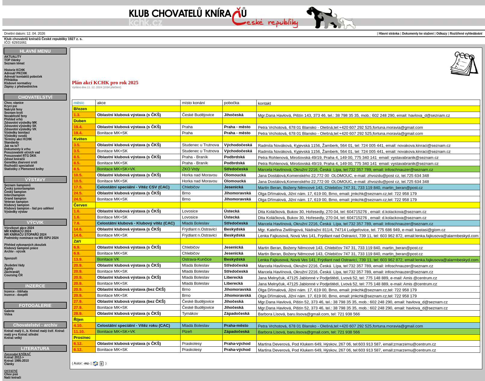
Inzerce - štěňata (16, 291)
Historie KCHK (14, 70)
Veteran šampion (16, 201)
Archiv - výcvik (15, 251)
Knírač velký (13, 337)
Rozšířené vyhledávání (466, 33)
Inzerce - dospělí (16, 294)
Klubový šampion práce (21, 248)
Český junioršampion (19, 188)
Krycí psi (10, 106)
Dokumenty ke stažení (418, 33)
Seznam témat (14, 63)
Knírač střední (28, 334)
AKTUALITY (12, 56)
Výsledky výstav (15, 211)
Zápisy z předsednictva (20, 86)
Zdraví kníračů (14, 159)
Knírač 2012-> (14, 357)
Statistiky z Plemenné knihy (24, 169)
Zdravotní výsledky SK (20, 126)
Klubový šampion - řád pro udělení (29, 208)
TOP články (12, 60)
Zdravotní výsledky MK (20, 122)
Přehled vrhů (13, 119)
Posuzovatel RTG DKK (20, 155)
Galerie (9, 311)
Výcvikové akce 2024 (19, 228)
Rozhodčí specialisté (19, 165)
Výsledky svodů (15, 136)
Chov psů (11, 374)
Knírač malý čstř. (42, 331)
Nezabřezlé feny (15, 116)
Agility (9, 268)
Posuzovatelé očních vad (22, 152)
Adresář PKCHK (15, 73)
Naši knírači (12, 377)
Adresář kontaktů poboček (23, 76)
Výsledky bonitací (16, 132)
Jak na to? (11, 145)
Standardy (11, 142)
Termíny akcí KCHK (18, 139)
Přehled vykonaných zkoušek (25, 244)
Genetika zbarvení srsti (20, 162)
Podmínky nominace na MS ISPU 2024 (31, 238)
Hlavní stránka (389, 33)
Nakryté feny (13, 109)
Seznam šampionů (17, 185)
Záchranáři (12, 272)
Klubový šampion (16, 205)
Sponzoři (10, 258)
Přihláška (10, 80)
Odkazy (441, 33)
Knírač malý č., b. (16, 331)
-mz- (87, 363)
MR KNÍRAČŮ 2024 (17, 231)
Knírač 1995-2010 (16, 360)
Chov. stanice (13, 102)
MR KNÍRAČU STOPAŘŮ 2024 (25, 234)
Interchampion (14, 195)
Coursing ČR (13, 275)
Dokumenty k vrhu (17, 149)
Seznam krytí (13, 112)
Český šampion (15, 192)
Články (9, 364)
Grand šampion (15, 198)
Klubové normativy (17, 83)
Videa (8, 314)
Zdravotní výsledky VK (20, 129)
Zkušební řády (14, 265)
